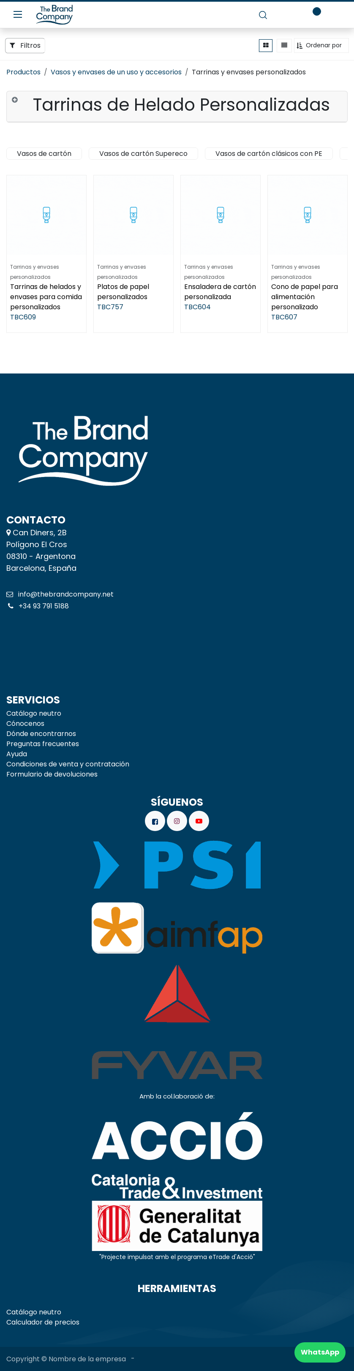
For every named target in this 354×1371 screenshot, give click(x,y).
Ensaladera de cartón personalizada (220, 292)
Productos (23, 72)
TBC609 (23, 317)
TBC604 (197, 307)
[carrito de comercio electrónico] (287, 15)
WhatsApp (320, 1352)
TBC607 (284, 317)
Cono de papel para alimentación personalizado (304, 297)
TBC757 (110, 307)
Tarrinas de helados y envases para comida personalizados (46, 297)
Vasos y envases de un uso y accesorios (116, 72)
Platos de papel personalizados (123, 292)
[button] (321, 45)
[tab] (177, 106)
